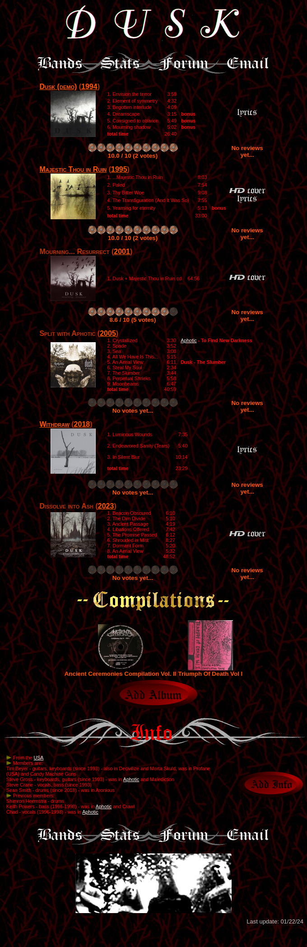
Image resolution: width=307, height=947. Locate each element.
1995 (119, 169)
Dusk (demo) (58, 86)
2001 (122, 251)
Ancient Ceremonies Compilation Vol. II (121, 671)
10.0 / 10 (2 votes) (133, 155)
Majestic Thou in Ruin (73, 169)
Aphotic (189, 340)
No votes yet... (132, 410)
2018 (82, 424)
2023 (106, 506)
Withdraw (54, 424)
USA (39, 757)
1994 (89, 86)
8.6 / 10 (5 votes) (133, 319)
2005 (108, 333)
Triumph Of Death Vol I (210, 671)
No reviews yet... (247, 151)
